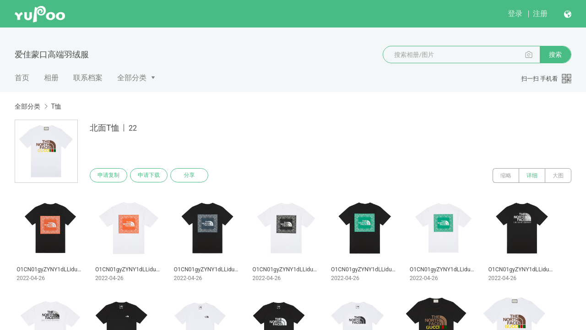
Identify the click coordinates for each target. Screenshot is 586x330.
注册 (540, 13)
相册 (51, 77)
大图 (558, 175)
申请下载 (150, 175)
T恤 (56, 106)
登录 (515, 13)
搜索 (555, 54)
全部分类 (131, 77)
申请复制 (109, 175)
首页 (22, 77)
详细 (531, 175)
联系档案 (88, 77)
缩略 (505, 175)
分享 (191, 175)
